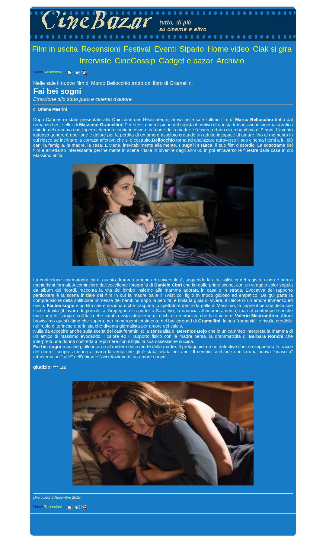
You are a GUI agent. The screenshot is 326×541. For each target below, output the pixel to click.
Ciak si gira (272, 48)
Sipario (192, 48)
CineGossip (135, 60)
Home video (228, 48)
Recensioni (100, 48)
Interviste (95, 60)
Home (38, 72)
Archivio (230, 60)
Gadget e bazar (186, 60)
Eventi (165, 48)
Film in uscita (55, 48)
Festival (137, 48)
